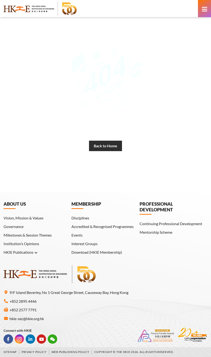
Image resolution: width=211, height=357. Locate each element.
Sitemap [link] (10, 352)
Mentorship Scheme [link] (156, 232)
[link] (40, 8)
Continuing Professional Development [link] (171, 223)
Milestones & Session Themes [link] (28, 235)
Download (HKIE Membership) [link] (96, 252)
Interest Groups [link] (84, 243)
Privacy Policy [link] (34, 352)
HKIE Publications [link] (21, 252)
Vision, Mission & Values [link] (23, 218)
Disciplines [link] (80, 218)
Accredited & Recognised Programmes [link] (102, 226)
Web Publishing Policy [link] (70, 352)
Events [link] (77, 235)
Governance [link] (13, 226)
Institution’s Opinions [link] (21, 243)
